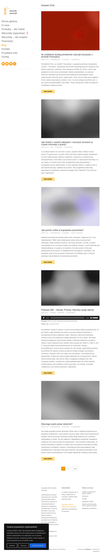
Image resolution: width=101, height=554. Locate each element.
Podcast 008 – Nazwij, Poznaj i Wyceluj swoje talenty (67, 310)
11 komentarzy (75, 427)
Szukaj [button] (5, 56)
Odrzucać (23, 545)
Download (67, 321)
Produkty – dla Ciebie (13, 29)
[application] (70, 318)
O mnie (5, 25)
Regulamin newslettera (89, 508)
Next (75, 469)
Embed (74, 321)
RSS (57, 324)
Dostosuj (12, 545)
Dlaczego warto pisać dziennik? (57, 424)
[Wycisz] (91, 318)
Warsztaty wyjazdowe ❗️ (15, 33)
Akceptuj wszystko (38, 545)
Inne (51, 147)
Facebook (3, 64)
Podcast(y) (7, 41)
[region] (26, 537)
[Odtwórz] (44, 318)
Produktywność (55, 59)
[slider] (68, 317)
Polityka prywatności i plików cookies (89, 492)
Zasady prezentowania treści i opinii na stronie (89, 505)
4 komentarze (68, 147)
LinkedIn (11, 64)
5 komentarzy (70, 312)
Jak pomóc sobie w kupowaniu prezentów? (62, 230)
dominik (66, 59)
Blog (4, 45)
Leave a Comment (77, 233)
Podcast (53, 312)
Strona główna (9, 21)
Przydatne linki (9, 53)
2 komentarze (75, 59)
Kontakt (6, 49)
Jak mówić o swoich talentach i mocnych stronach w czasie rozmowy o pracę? (67, 143)
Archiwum (85, 496)
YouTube (14, 64)
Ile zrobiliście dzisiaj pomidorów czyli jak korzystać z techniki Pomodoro (67, 55)
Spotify (51, 324)
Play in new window (55, 321)
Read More (48, 91)
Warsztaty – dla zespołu (14, 37)
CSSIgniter (88, 549)
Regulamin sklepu (87, 501)
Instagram (7, 64)
